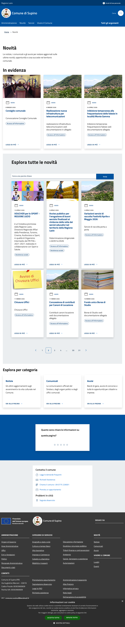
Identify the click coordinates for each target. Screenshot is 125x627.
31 (79, 350)
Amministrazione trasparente (75, 580)
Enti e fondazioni (8, 554)
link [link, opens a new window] (85, 613)
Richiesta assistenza (40, 592)
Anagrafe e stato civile (41, 541)
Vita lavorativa (38, 550)
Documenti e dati (8, 567)
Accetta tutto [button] (53, 618)
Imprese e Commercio (41, 554)
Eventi (96, 566)
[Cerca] (121, 13)
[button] (62, 623)
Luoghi (96, 562)
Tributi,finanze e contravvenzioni (76, 550)
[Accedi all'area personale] (112, 3)
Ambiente (67, 554)
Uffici (3, 550)
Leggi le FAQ (37, 588)
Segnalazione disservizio (42, 584)
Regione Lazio (7, 3)
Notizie (97, 541)
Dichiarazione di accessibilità (74, 597)
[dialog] (62, 613)
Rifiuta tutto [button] (72, 618)
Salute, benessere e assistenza (75, 558)
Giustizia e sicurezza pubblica (74, 546)
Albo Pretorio (68, 584)
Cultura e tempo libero (41, 546)
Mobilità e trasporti (40, 563)
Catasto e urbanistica (40, 559)
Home (6, 32)
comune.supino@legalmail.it (17, 598)
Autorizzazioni (68, 563)
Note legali (67, 592)
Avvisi (10, 103)
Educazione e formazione (73, 541)
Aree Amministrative (9, 546)
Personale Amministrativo (11, 563)
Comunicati (98, 546)
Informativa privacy (71, 588)
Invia (105, 176)
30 (73, 350)
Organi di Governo (8, 541)
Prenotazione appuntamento (43, 580)
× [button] (122, 601)
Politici (4, 559)
